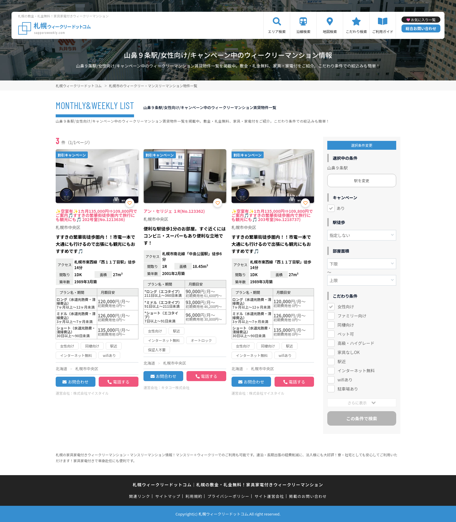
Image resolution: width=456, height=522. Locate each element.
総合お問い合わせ (421, 28)
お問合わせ (78, 382)
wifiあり (345, 380)
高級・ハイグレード (356, 343)
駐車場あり (348, 389)
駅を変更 (361, 180)
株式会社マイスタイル (91, 393)
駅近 (342, 361)
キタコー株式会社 (175, 387)
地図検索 (330, 31)
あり (341, 208)
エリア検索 (277, 31)
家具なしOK (349, 352)
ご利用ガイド (382, 31)
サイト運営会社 (269, 496)
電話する (121, 382)
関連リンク (139, 496)
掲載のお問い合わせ (308, 496)
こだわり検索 (356, 31)
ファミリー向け (352, 316)
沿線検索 (303, 31)
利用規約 (194, 496)
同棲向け (346, 325)
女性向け (346, 306)
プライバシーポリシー (228, 496)
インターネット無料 (356, 370)
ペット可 (346, 334)
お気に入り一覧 (423, 19)
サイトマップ (168, 496)
